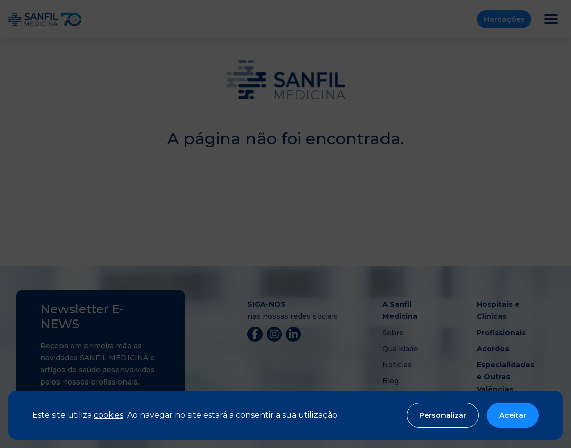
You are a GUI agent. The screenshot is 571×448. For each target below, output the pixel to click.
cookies (108, 415)
